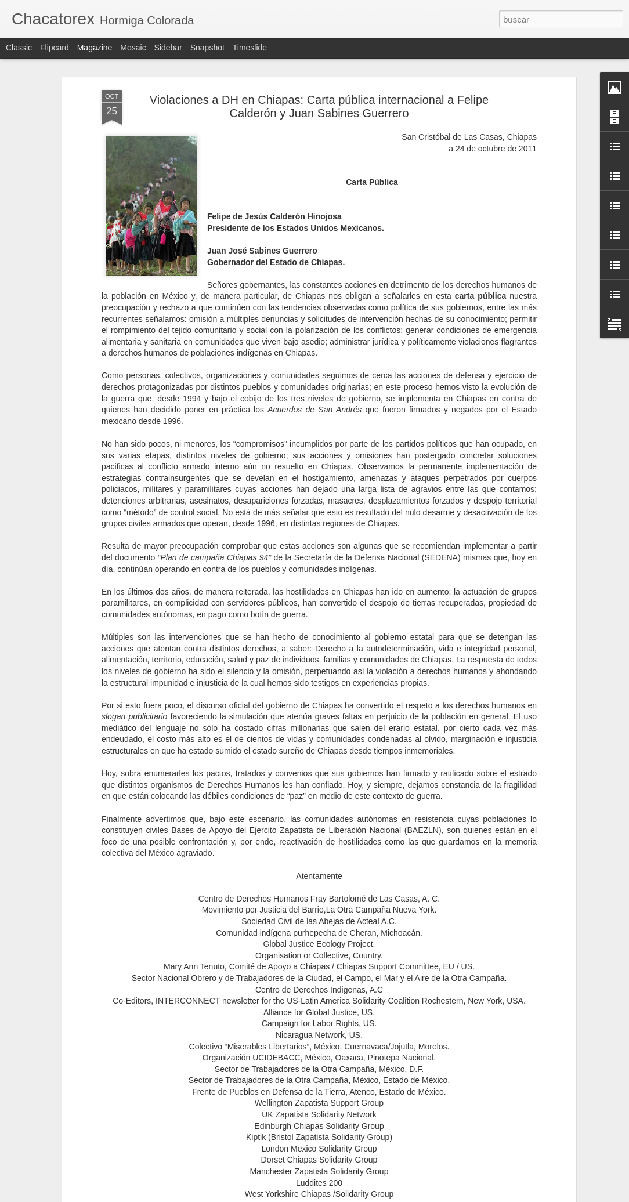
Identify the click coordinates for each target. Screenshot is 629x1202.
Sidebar (168, 47)
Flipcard (54, 47)
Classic (19, 47)
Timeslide (250, 47)
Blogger (359, 1195)
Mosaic (133, 47)
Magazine (95, 47)
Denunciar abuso (398, 1195)
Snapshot (207, 47)
